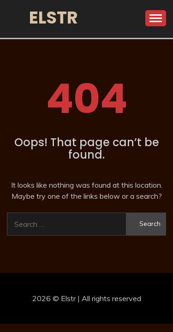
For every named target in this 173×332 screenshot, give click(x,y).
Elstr (53, 18)
